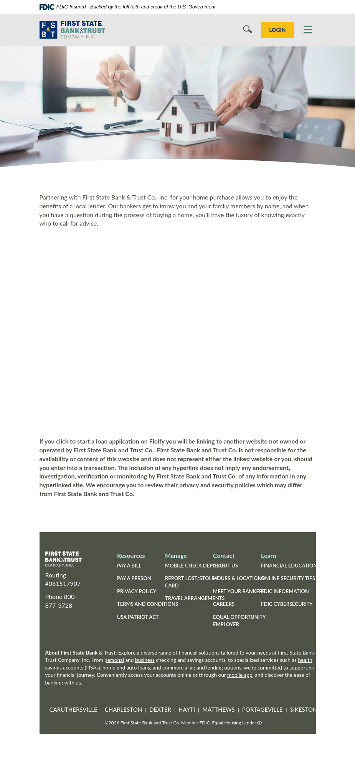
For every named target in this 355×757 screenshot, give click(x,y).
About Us (225, 565)
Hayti (186, 709)
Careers (223, 604)
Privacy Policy (136, 591)
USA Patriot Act (138, 617)
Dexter (160, 709)
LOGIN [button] (277, 29)
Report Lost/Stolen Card (191, 582)
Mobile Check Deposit (194, 565)
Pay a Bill (129, 565)
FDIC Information (285, 591)
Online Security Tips (288, 578)
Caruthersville (73, 709)
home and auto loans (126, 668)
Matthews (218, 709)
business (145, 660)
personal (114, 660)
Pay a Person (134, 578)
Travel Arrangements (195, 598)
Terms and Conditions (147, 604)
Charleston (123, 709)
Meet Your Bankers (239, 591)
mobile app (240, 675)
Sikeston (303, 709)
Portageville (262, 709)
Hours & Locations (238, 578)
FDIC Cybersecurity (287, 604)
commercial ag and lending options (201, 668)
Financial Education (289, 565)
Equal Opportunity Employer (239, 620)
